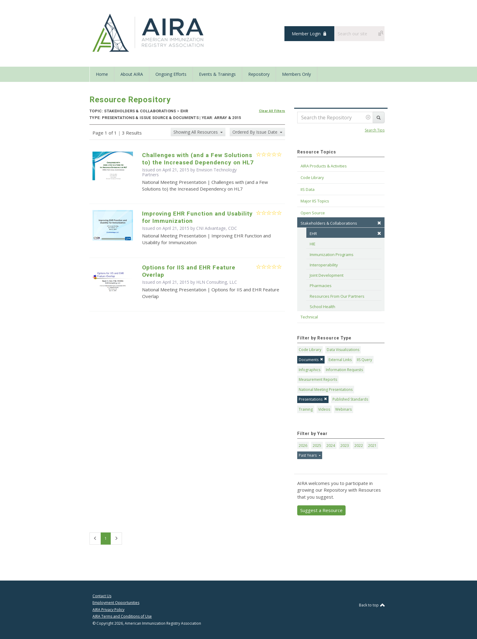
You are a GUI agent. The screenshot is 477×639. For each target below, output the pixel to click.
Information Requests (344, 369)
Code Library (310, 349)
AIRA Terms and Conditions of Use (122, 616)
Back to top (372, 605)
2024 (330, 445)
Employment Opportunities (115, 602)
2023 (344, 445)
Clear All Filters (272, 111)
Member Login (306, 34)
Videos (324, 409)
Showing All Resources (196, 132)
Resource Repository (130, 99)
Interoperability (324, 265)
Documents (311, 359)
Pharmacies (321, 285)
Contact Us (101, 596)
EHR (345, 233)
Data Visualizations (343, 349)
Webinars (343, 409)
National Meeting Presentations (326, 389)
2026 (303, 445)
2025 (317, 445)
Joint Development (326, 275)
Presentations (313, 399)
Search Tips (375, 130)
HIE (312, 244)
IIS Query (364, 359)
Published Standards (350, 399)
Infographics (309, 369)
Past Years (308, 455)
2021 (372, 445)
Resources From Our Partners (337, 296)
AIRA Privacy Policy (108, 609)
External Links (340, 359)
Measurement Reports (318, 379)
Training (306, 409)
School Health (322, 306)
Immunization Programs (331, 254)
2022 (358, 445)
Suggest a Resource (321, 510)
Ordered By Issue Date (255, 132)
